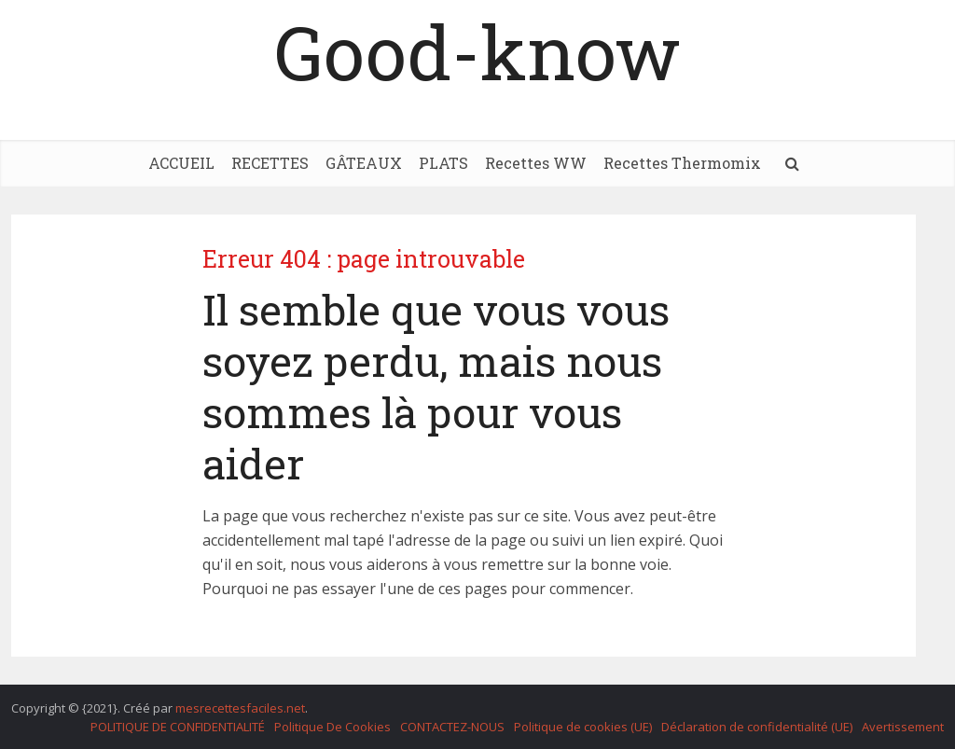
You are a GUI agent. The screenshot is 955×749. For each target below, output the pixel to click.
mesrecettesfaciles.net (240, 708)
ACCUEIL (181, 163)
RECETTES (270, 163)
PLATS (443, 163)
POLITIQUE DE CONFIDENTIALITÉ (177, 726)
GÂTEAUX (363, 163)
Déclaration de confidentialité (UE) (756, 726)
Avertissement (903, 726)
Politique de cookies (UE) (583, 726)
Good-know (477, 51)
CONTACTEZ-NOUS (452, 726)
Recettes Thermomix (682, 163)
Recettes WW (536, 163)
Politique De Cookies (332, 726)
